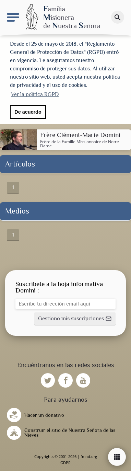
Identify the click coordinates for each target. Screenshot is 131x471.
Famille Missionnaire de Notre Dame (79, 144)
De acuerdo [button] (27, 112)
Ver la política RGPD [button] (35, 94)
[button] (75, 318)
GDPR (65, 462)
